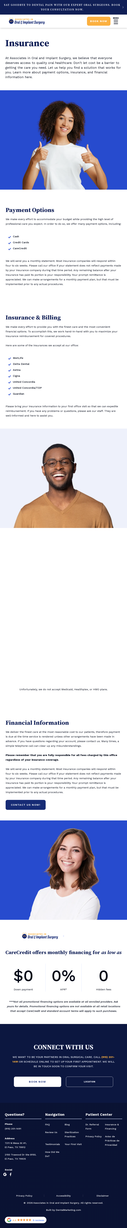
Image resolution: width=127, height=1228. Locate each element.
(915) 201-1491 (13, 1128)
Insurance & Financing (112, 1126)
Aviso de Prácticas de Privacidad (112, 1140)
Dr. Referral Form (92, 1126)
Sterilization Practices (72, 1134)
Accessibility (63, 1196)
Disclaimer (103, 1196)
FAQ (47, 1124)
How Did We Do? (52, 1154)
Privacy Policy (93, 1136)
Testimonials (52, 1144)
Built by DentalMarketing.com (63, 1210)
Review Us (51, 1132)
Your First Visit (73, 1144)
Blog (67, 1124)
